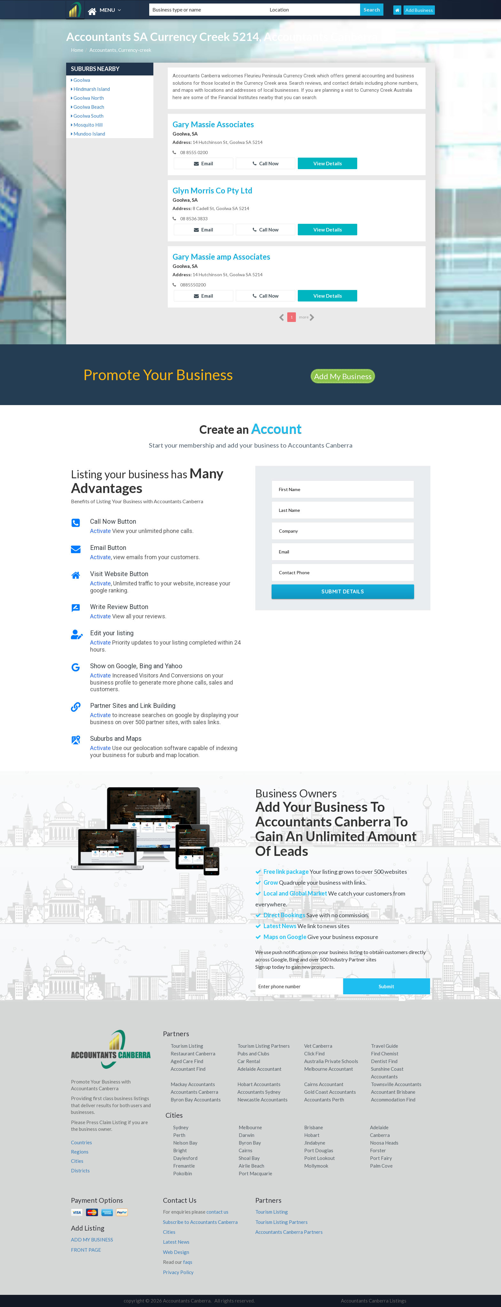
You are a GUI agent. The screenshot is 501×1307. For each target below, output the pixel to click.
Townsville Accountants (396, 1084)
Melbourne (250, 1127)
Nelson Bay (185, 1143)
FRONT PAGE (86, 1250)
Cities (77, 1161)
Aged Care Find (187, 1061)
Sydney (181, 1127)
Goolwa (80, 80)
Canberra (380, 1135)
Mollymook (316, 1166)
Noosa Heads (384, 1143)
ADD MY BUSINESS (92, 1239)
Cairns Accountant (323, 1084)
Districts (80, 1170)
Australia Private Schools (331, 1061)
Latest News (176, 1242)
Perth (179, 1135)
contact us (217, 1212)
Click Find (314, 1053)
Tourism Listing (187, 1046)
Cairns (245, 1150)
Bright (180, 1150)
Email (203, 163)
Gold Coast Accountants (330, 1092)
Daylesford (185, 1158)
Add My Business (343, 376)
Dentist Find (384, 1061)
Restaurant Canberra (193, 1053)
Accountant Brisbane (393, 1092)
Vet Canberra (318, 1046)
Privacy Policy (178, 1272)
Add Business (419, 10)
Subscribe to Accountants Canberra (200, 1222)
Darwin (246, 1135)
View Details (327, 163)
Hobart (312, 1135)
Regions (80, 1151)
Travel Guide (384, 1046)
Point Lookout (319, 1158)
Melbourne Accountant (328, 1069)
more (307, 317)
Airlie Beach (251, 1166)
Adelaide (379, 1127)
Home (77, 50)
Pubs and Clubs (253, 1053)
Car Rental (248, 1061)
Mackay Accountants (193, 1084)
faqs (187, 1262)
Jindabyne (314, 1143)
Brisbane (313, 1127)
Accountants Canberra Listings (373, 1300)
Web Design (176, 1252)
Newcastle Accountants (262, 1099)
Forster (378, 1150)
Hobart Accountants (259, 1084)
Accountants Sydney (259, 1092)
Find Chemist (384, 1053)
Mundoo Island (88, 134)
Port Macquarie (255, 1173)
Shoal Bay (249, 1158)
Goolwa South (87, 116)
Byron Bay (250, 1143)
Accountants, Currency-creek (120, 50)
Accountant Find (188, 1069)
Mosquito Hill (87, 125)
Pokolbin (182, 1173)
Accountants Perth (324, 1099)
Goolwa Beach (87, 107)
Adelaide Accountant (259, 1069)
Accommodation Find (393, 1099)
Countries (81, 1142)
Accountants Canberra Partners (289, 1232)
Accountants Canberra (194, 1092)
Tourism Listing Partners (263, 1046)
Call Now (266, 163)
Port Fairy (381, 1158)
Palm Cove (381, 1166)
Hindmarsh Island (90, 89)
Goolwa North (87, 98)
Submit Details (342, 591)
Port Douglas (318, 1150)
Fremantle (184, 1166)
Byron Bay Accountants (196, 1099)
